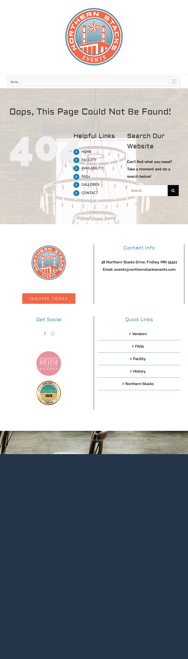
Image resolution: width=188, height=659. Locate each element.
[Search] (173, 190)
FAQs (86, 176)
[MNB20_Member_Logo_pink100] (48, 353)
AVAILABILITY (92, 168)
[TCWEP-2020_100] (48, 382)
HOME (87, 152)
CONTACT (90, 193)
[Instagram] (53, 334)
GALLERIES (90, 185)
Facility (139, 359)
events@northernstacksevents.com (145, 269)
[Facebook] (45, 334)
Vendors (139, 334)
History (139, 371)
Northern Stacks (139, 384)
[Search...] (147, 190)
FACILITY (89, 160)
